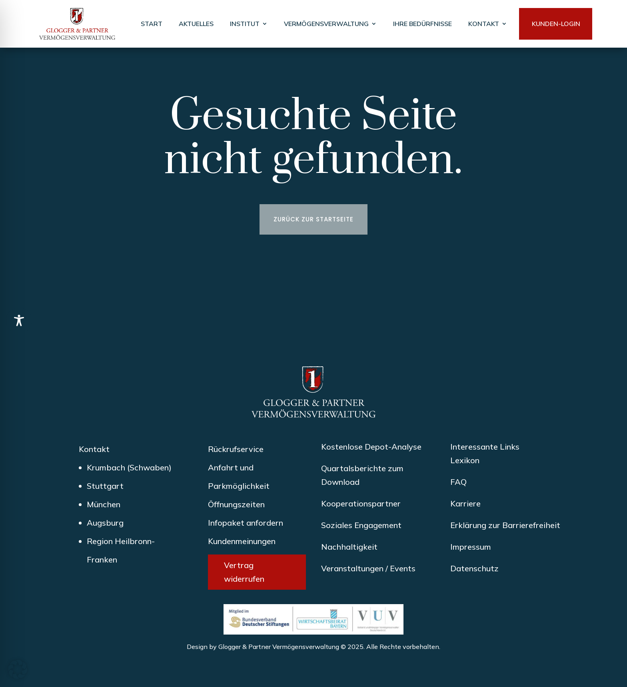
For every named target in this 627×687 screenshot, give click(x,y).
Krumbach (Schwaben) (129, 467)
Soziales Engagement (361, 525)
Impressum (470, 547)
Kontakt (94, 449)
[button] (17, 669)
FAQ (458, 482)
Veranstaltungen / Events (368, 568)
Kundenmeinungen (242, 541)
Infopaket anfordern (245, 523)
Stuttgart (105, 486)
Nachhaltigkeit (349, 547)
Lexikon (464, 460)
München (103, 504)
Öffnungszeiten (236, 504)
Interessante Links (484, 447)
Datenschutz (474, 568)
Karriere (465, 503)
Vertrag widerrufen (244, 572)
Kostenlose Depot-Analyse (371, 447)
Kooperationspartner (361, 503)
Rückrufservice (236, 449)
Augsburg (105, 523)
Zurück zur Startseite (313, 219)
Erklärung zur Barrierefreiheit (505, 525)
